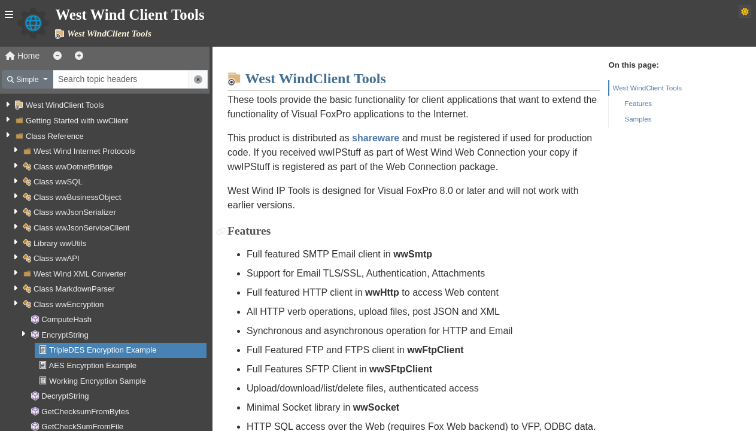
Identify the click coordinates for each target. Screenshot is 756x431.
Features (638, 103)
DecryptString (65, 395)
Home (22, 55)
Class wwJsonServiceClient (81, 227)
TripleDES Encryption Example (102, 349)
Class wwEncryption (69, 304)
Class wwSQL (58, 181)
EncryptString (65, 334)
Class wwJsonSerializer (75, 212)
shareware (375, 138)
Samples (637, 119)
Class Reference (55, 136)
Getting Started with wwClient (77, 120)
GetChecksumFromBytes (85, 411)
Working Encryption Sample (97, 381)
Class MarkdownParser (74, 288)
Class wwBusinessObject (77, 197)
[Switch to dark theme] (745, 11)
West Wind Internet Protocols (84, 151)
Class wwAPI (57, 258)
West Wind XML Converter (80, 273)
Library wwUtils (60, 243)
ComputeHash (66, 319)
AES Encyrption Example (92, 365)
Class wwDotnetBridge (73, 166)
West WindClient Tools (65, 105)
